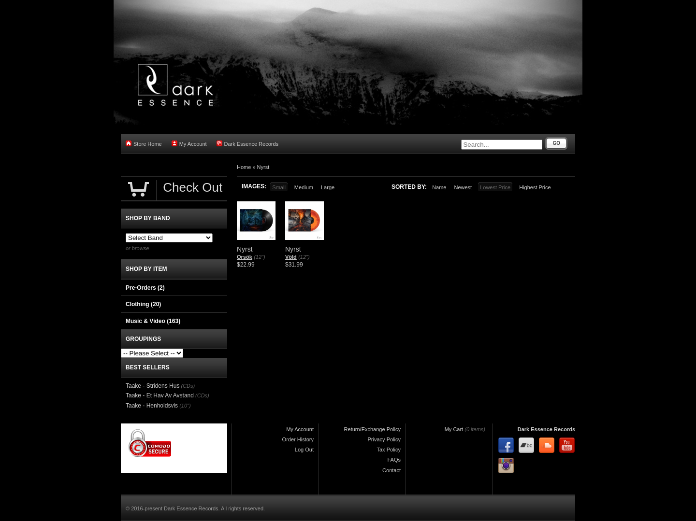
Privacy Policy (384, 439)
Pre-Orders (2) (145, 287)
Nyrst (263, 167)
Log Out (304, 449)
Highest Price (535, 187)
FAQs (394, 460)
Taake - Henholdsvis (152, 405)
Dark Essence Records (248, 144)
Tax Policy (389, 449)
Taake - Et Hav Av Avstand (160, 395)
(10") (184, 405)
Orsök (244, 257)
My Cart (454, 429)
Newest (463, 187)
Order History (298, 439)
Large (327, 187)
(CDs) (188, 386)
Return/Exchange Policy (372, 429)
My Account (189, 144)
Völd (291, 257)
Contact (391, 470)
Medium (303, 187)
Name (439, 187)
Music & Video (153, 321)
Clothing (143, 304)
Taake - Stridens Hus (152, 385)
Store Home (144, 144)
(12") (259, 257)
